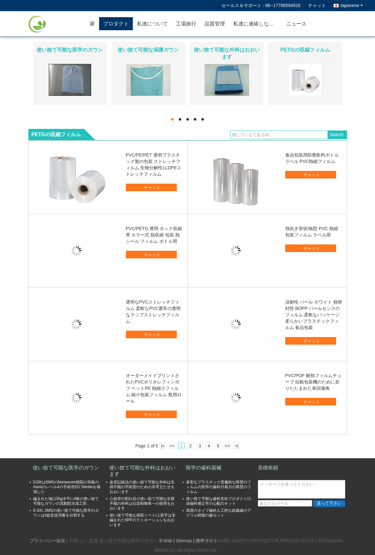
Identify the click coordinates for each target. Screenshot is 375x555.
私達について (152, 23)
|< (163, 445)
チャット (317, 5)
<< (172, 445)
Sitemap (184, 540)
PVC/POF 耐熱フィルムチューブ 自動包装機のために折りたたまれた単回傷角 (313, 382)
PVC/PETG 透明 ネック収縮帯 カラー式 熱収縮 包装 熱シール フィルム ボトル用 (154, 235)
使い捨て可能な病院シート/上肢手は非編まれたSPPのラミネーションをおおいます (143, 520)
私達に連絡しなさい (256, 23)
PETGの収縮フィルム (305, 50)
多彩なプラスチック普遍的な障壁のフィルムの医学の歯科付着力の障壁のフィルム (218, 487)
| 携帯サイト (205, 540)
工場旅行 (186, 23)
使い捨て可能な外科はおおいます (142, 471)
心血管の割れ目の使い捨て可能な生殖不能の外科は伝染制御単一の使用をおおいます (142, 503)
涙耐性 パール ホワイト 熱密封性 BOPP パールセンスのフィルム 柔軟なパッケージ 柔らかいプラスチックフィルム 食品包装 (314, 314)
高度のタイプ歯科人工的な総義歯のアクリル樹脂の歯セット (218, 512)
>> (227, 445)
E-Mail (165, 540)
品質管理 (215, 23)
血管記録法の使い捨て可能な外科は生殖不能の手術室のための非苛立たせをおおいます (142, 487)
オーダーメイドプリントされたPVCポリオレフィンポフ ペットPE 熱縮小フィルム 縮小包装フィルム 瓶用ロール (154, 388)
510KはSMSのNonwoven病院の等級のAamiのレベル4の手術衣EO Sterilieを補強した (66, 487)
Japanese (351, 5)
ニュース (296, 23)
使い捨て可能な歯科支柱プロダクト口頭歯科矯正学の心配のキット (218, 501)
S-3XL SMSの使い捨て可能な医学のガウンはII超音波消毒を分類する (66, 512)
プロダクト (116, 23)
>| (236, 445)
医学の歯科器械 (203, 467)
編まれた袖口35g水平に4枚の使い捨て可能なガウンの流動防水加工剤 (66, 501)
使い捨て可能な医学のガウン (70, 50)
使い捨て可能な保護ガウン (148, 50)
